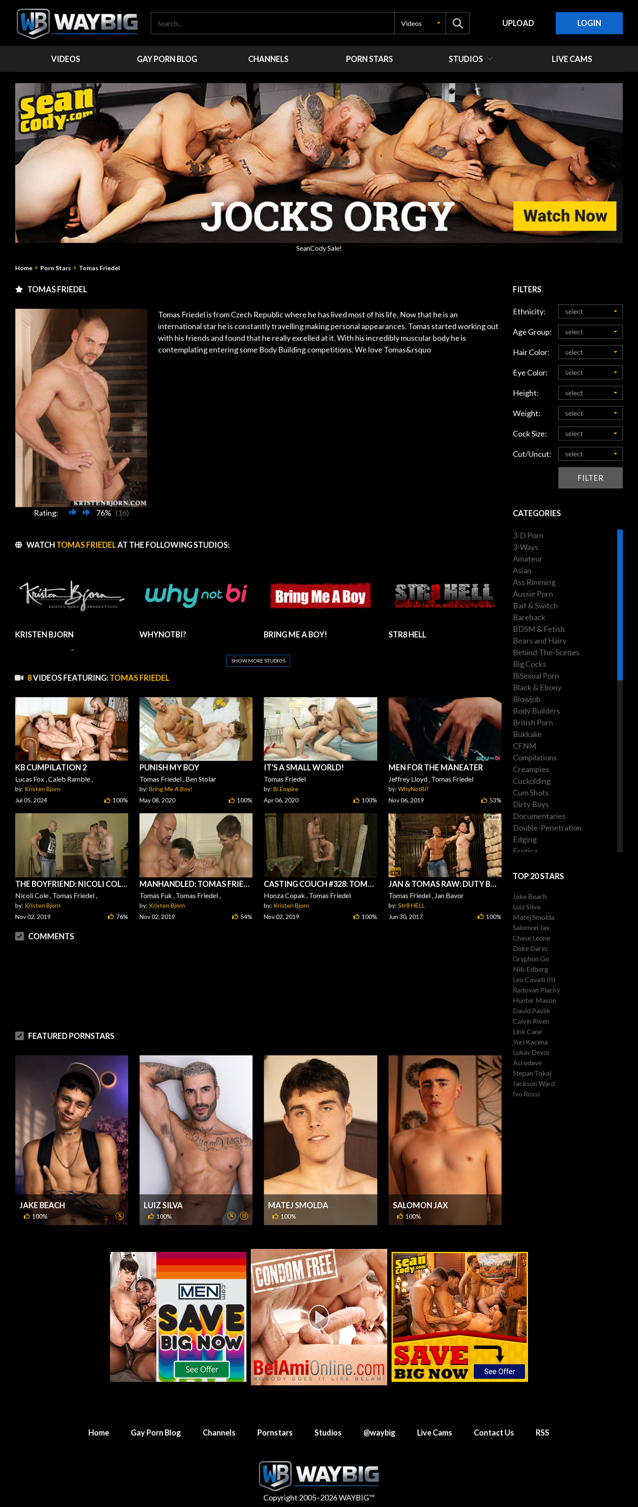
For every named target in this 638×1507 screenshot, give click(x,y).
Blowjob (527, 699)
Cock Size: (530, 433)
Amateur (528, 558)
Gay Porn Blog (156, 1432)
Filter (590, 477)
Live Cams (434, 1432)
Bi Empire (285, 788)
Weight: (527, 413)
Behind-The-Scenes (546, 652)
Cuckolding (532, 781)
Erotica (525, 851)
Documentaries (539, 816)
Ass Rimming (534, 582)
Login (589, 23)
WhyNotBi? (413, 788)
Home (23, 268)
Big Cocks (529, 664)
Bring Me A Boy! (171, 788)
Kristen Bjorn (43, 788)
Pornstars (275, 1432)
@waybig (379, 1432)
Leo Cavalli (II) (534, 979)
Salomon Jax (420, 1205)
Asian (522, 570)
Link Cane (527, 1031)
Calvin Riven (531, 1021)
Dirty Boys (531, 804)
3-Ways (525, 547)
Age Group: (532, 332)
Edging (525, 839)
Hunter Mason (534, 1000)
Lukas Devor (531, 1052)
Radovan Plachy (536, 990)
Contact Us (494, 1432)
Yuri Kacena (530, 1042)
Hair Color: (531, 352)
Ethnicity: (529, 311)
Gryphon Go (531, 958)
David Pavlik (532, 1010)
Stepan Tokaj (532, 1073)
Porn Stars (55, 268)
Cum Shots (531, 792)
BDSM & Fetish (539, 629)
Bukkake (527, 734)
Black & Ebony (537, 687)
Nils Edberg (530, 969)
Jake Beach (42, 1205)
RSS (542, 1432)
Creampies (531, 769)
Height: (526, 393)
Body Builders (536, 710)
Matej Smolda (298, 1205)
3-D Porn (528, 535)
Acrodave (527, 1062)
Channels (219, 1432)
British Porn (533, 722)
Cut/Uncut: (532, 454)
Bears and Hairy (540, 640)
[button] (420, 23)
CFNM (524, 745)
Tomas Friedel (99, 268)
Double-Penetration (547, 827)
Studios (328, 1432)
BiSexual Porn (536, 675)
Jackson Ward (534, 1083)
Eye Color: (530, 372)
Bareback (529, 617)
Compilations (535, 757)
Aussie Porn (533, 593)
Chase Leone (531, 938)
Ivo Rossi (526, 1094)
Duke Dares (530, 948)
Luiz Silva (163, 1205)
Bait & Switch (535, 605)
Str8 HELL (411, 905)
